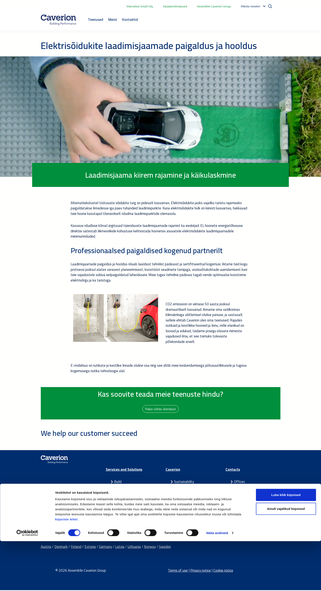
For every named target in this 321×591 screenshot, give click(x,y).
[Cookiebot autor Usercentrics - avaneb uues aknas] (27, 583)
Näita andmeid (217, 582)
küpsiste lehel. (66, 569)
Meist (112, 19)
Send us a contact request (253, 498)
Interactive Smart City (140, 6)
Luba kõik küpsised (285, 544)
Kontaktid (130, 19)
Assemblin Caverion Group (214, 6)
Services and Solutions (124, 470)
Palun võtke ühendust (160, 409)
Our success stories (188, 504)
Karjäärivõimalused (175, 6)
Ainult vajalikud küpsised (286, 558)
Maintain (120, 493)
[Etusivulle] (58, 19)
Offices (239, 482)
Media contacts (245, 487)
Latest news (183, 498)
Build (118, 482)
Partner (119, 498)
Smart (118, 487)
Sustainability (184, 482)
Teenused (95, 19)
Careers (179, 487)
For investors (183, 493)
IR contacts (242, 493)
